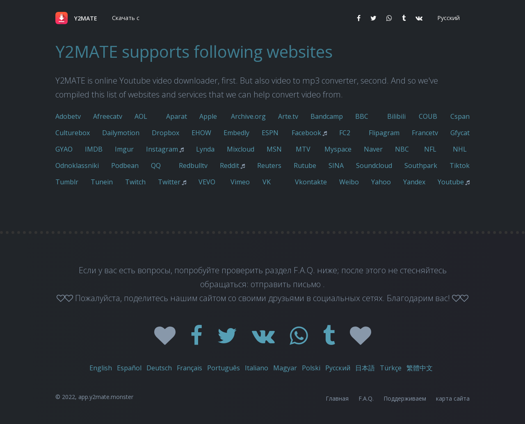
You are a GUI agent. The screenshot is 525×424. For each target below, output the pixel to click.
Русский (337, 367)
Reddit (229, 165)
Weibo (349, 181)
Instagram (162, 149)
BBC (361, 116)
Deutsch (159, 367)
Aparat (176, 116)
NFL (430, 149)
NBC (402, 149)
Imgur (124, 149)
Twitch (135, 181)
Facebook (306, 132)
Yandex (414, 181)
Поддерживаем (404, 398)
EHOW (201, 132)
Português (223, 367)
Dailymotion (120, 132)
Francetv (425, 132)
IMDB (94, 149)
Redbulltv (193, 165)
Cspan (460, 116)
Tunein (102, 181)
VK (266, 181)
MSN (274, 149)
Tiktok (460, 165)
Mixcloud (240, 149)
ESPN (270, 132)
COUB (428, 116)
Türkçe (391, 367)
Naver (373, 149)
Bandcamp (326, 116)
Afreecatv (107, 116)
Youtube (451, 181)
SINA (336, 165)
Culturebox (72, 132)
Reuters (269, 165)
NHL (460, 149)
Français (189, 367)
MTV (303, 149)
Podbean (125, 165)
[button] (125, 18)
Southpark (420, 165)
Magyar (285, 367)
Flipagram (384, 132)
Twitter (169, 181)
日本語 (365, 367)
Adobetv (68, 116)
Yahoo (381, 181)
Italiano (256, 367)
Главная (337, 398)
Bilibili (396, 116)
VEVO (207, 181)
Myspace (338, 149)
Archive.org (248, 116)
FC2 (344, 132)
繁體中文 (419, 367)
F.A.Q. (366, 398)
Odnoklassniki (77, 165)
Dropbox (165, 132)
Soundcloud (374, 165)
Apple (208, 116)
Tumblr (66, 181)
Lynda (205, 149)
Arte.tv (288, 116)
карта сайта (453, 398)
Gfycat (460, 132)
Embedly (236, 132)
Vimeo (240, 181)
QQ (156, 165)
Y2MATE (85, 18)
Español (129, 367)
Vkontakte (311, 181)
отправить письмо (287, 284)
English (100, 367)
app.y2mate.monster (105, 397)
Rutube (305, 165)
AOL (141, 116)
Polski (311, 367)
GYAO (64, 149)
